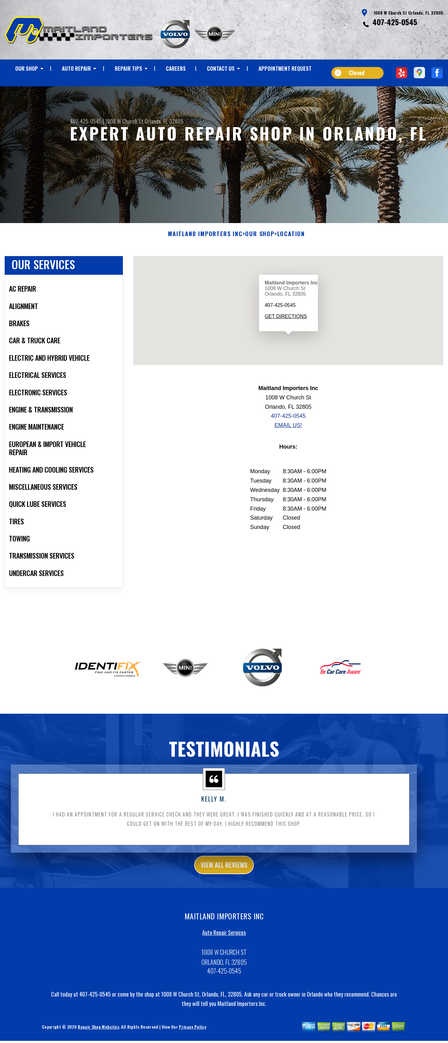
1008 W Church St (124, 121)
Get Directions (285, 327)
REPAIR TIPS (128, 68)
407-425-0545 (394, 21)
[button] (288, 351)
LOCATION (291, 245)
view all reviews (224, 877)
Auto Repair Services (224, 946)
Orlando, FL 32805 (164, 121)
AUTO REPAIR (76, 68)
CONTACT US (221, 68)
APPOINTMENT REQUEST (285, 68)
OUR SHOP (26, 68)
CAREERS (176, 68)
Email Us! (288, 436)
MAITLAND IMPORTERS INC (205, 245)
